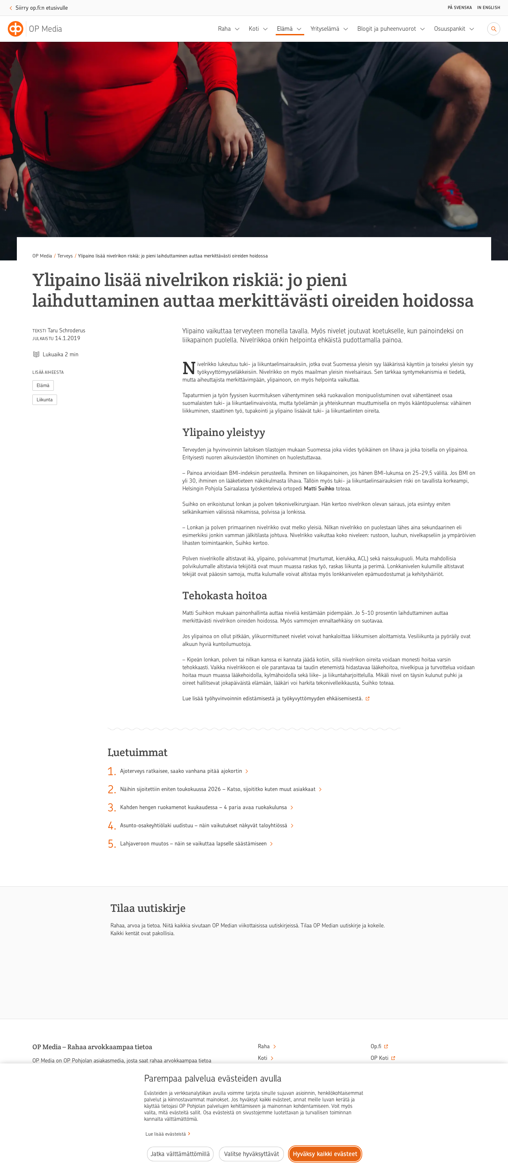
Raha (224, 28)
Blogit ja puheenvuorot (386, 28)
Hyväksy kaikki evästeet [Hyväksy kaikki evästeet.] (325, 1154)
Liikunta (45, 400)
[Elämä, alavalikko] (301, 28)
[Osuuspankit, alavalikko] (473, 28)
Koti (254, 28)
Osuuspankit (449, 28)
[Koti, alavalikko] (267, 28)
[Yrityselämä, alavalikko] (347, 28)
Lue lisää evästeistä (165, 1134)
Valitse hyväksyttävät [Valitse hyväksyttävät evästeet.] (251, 1154)
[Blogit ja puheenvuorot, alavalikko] (424, 28)
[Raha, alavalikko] (239, 28)
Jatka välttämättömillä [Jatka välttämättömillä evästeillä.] (180, 1154)
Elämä (285, 28)
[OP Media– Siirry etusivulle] (39, 29)
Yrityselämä (325, 28)
